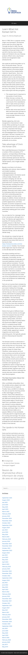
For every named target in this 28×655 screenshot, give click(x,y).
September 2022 (7, 578)
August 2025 (6, 500)
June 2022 (5, 585)
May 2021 (5, 610)
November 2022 (7, 573)
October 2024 (6, 523)
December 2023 (7, 543)
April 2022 (5, 589)
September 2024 (7, 525)
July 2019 (5, 644)
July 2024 (5, 530)
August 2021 (6, 608)
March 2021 (5, 612)
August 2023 (6, 553)
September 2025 (7, 498)
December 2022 (7, 571)
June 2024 (5, 532)
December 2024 (7, 518)
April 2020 (5, 635)
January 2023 (6, 569)
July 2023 (5, 555)
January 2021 (6, 617)
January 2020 (6, 642)
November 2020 (7, 621)
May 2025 (5, 507)
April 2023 (5, 562)
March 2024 (5, 537)
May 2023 (5, 559)
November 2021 (7, 601)
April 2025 (5, 509)
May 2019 (5, 647)
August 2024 (6, 527)
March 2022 (5, 592)
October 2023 (6, 548)
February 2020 (6, 640)
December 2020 (7, 619)
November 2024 (7, 521)
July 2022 (5, 582)
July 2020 (5, 628)
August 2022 (6, 580)
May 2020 (5, 633)
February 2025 (6, 514)
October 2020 (6, 624)
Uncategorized (8, 461)
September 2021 (7, 605)
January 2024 (6, 541)
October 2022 (6, 576)
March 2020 (5, 637)
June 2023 (5, 557)
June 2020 (5, 631)
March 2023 (5, 564)
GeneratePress (23, 652)
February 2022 (6, 594)
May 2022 (5, 587)
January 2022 (6, 596)
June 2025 (5, 504)
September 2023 (7, 550)
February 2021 (6, 614)
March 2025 (5, 511)
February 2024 (6, 539)
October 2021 (6, 603)
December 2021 (7, 598)
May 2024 (5, 534)
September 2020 (7, 626)
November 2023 (7, 546)
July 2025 (5, 502)
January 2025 (6, 516)
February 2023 (6, 566)
